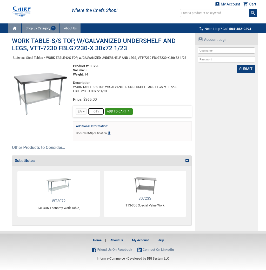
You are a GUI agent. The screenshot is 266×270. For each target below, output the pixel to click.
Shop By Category (41, 28)
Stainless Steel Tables (28, 58)
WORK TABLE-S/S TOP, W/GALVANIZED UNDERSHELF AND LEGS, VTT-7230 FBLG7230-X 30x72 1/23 (116, 58)
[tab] (101, 161)
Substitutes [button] (25, 160)
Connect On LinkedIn (155, 250)
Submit (245, 69)
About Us (70, 28)
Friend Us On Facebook (112, 250)
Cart (249, 4)
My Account (227, 4)
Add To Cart (119, 111)
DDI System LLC (158, 258)
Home (97, 240)
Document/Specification (93, 133)
